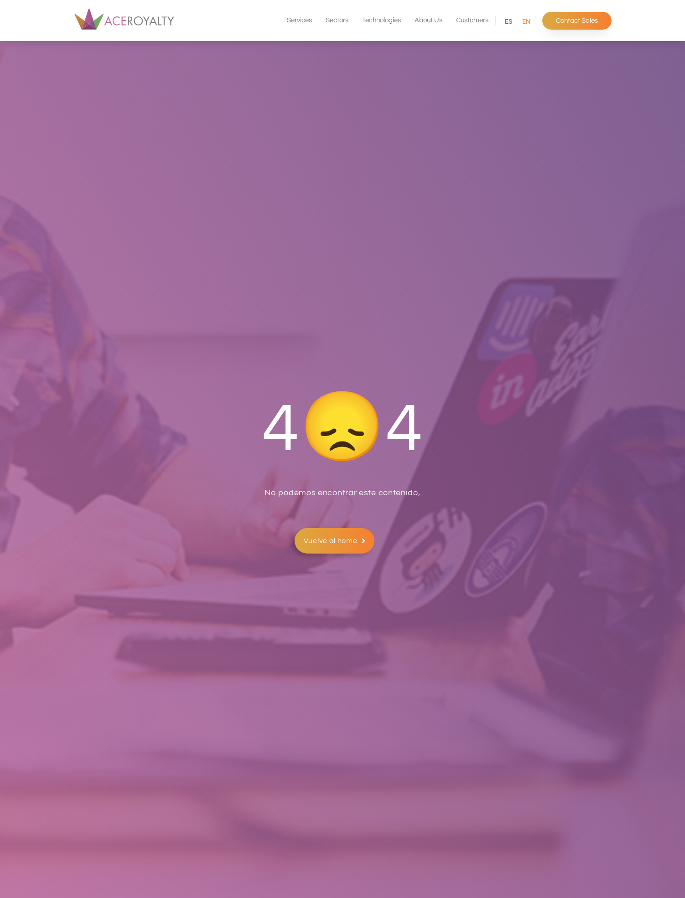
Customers (472, 20)
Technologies (381, 20)
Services (299, 20)
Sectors (337, 20)
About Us (428, 20)
